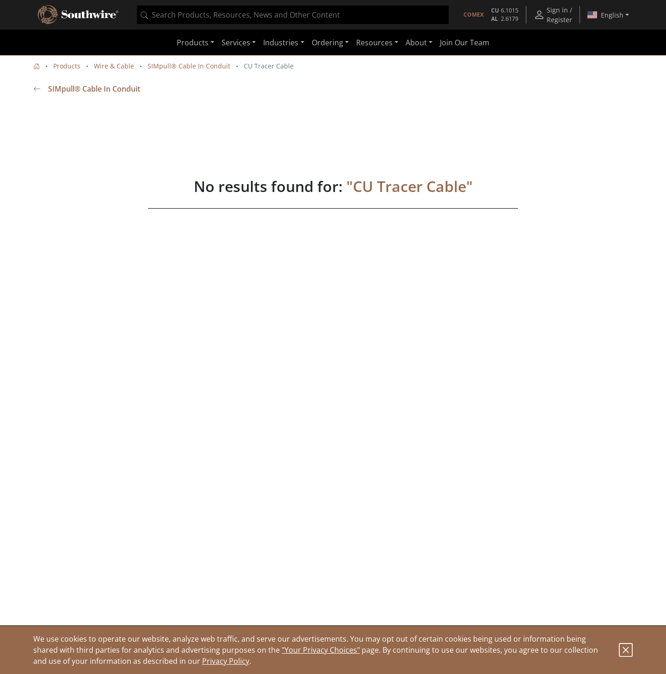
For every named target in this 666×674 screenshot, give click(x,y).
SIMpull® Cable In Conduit (189, 66)
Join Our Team (464, 42)
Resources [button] (374, 42)
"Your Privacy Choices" (321, 650)
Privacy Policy (225, 661)
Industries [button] (280, 42)
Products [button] (193, 42)
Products (66, 66)
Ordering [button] (327, 42)
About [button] (416, 42)
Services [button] (236, 42)
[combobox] (293, 15)
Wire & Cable (114, 66)
